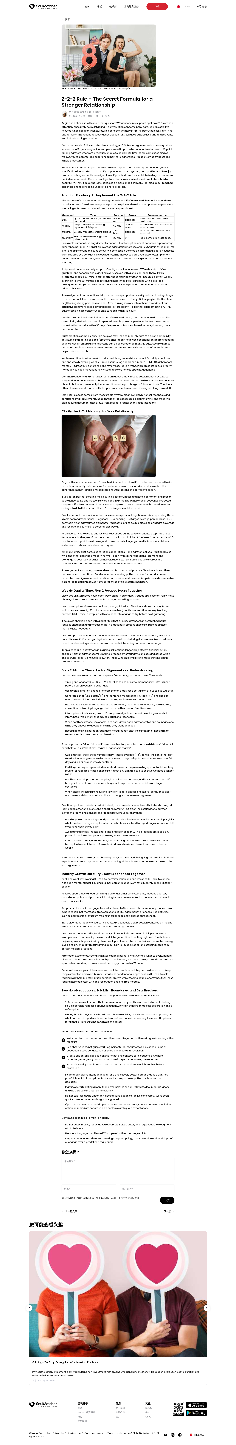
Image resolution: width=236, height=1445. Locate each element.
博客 (80, 1415)
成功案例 (82, 1420)
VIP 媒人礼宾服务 (86, 1411)
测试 (99, 6)
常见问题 (120, 1411)
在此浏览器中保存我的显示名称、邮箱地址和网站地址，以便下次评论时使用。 (101, 1197)
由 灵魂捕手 (85, 112)
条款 (147, 1411)
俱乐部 (113, 6)
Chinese (186, 6)
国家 (118, 1415)
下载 (157, 6)
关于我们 (120, 1407)
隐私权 (148, 1407)
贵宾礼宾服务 (131, 6)
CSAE (148, 1415)
